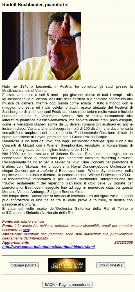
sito (26, 230)
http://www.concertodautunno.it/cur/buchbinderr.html (48, 247)
